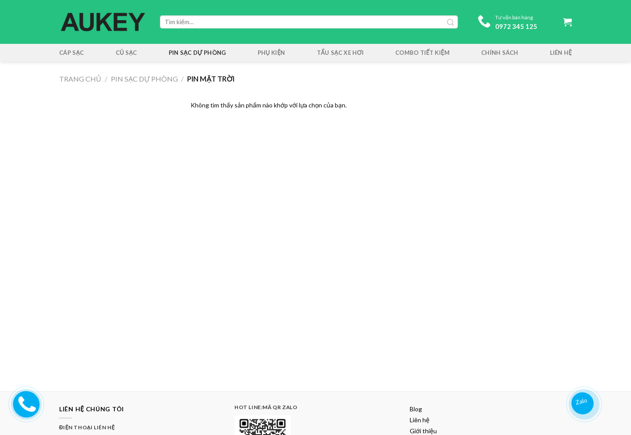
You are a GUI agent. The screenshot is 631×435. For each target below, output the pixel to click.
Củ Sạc (126, 52)
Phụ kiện (271, 52)
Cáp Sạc (71, 52)
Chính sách (499, 52)
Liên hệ (561, 52)
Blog (416, 409)
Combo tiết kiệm (422, 52)
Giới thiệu (423, 431)
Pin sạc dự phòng (197, 52)
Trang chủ (80, 79)
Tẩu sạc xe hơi (340, 52)
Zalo (582, 400)
